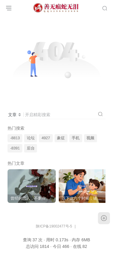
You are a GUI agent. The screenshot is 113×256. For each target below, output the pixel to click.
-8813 (15, 138)
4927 (46, 138)
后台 (31, 148)
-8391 (15, 148)
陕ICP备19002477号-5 (54, 226)
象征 (61, 138)
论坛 (31, 138)
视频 (90, 138)
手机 (76, 138)
